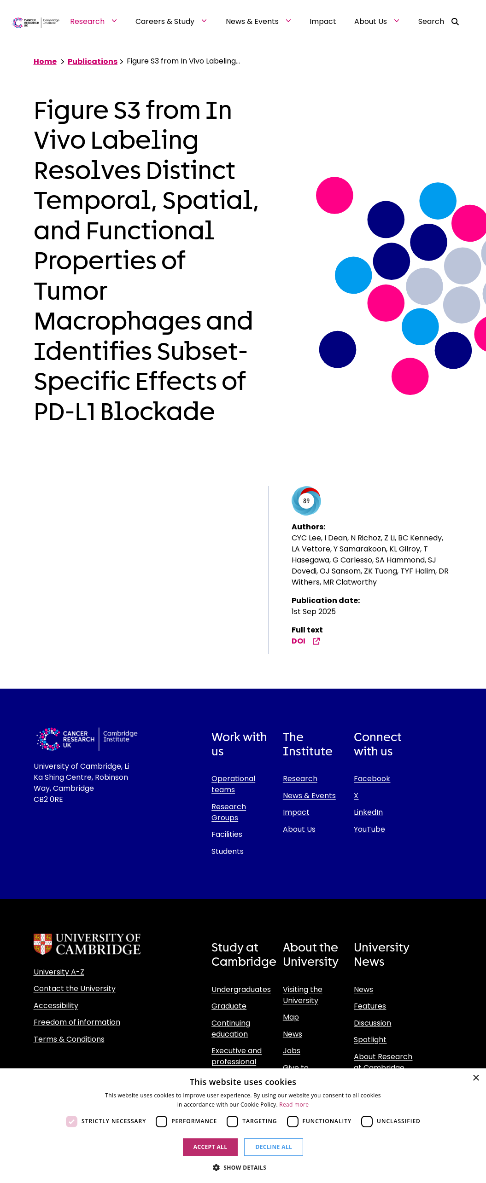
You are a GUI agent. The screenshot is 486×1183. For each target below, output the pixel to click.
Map (291, 1017)
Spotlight (370, 1039)
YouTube (369, 829)
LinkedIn (368, 812)
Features (370, 1006)
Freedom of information (77, 1022)
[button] (243, 1167)
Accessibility (56, 1005)
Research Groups (228, 812)
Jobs (291, 1050)
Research (300, 778)
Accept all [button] (210, 1147)
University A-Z (59, 972)
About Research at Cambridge (383, 1062)
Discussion (372, 1023)
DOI (306, 641)
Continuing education (230, 1028)
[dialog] (243, 1125)
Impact (296, 812)
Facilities (226, 834)
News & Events (309, 795)
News (292, 1034)
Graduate (228, 1006)
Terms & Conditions (69, 1039)
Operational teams (233, 784)
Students (227, 851)
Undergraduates (241, 989)
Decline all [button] (273, 1147)
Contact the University (75, 988)
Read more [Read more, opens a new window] (294, 1104)
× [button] (475, 1078)
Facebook (372, 778)
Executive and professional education (236, 1061)
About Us (299, 829)
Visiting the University (302, 995)
